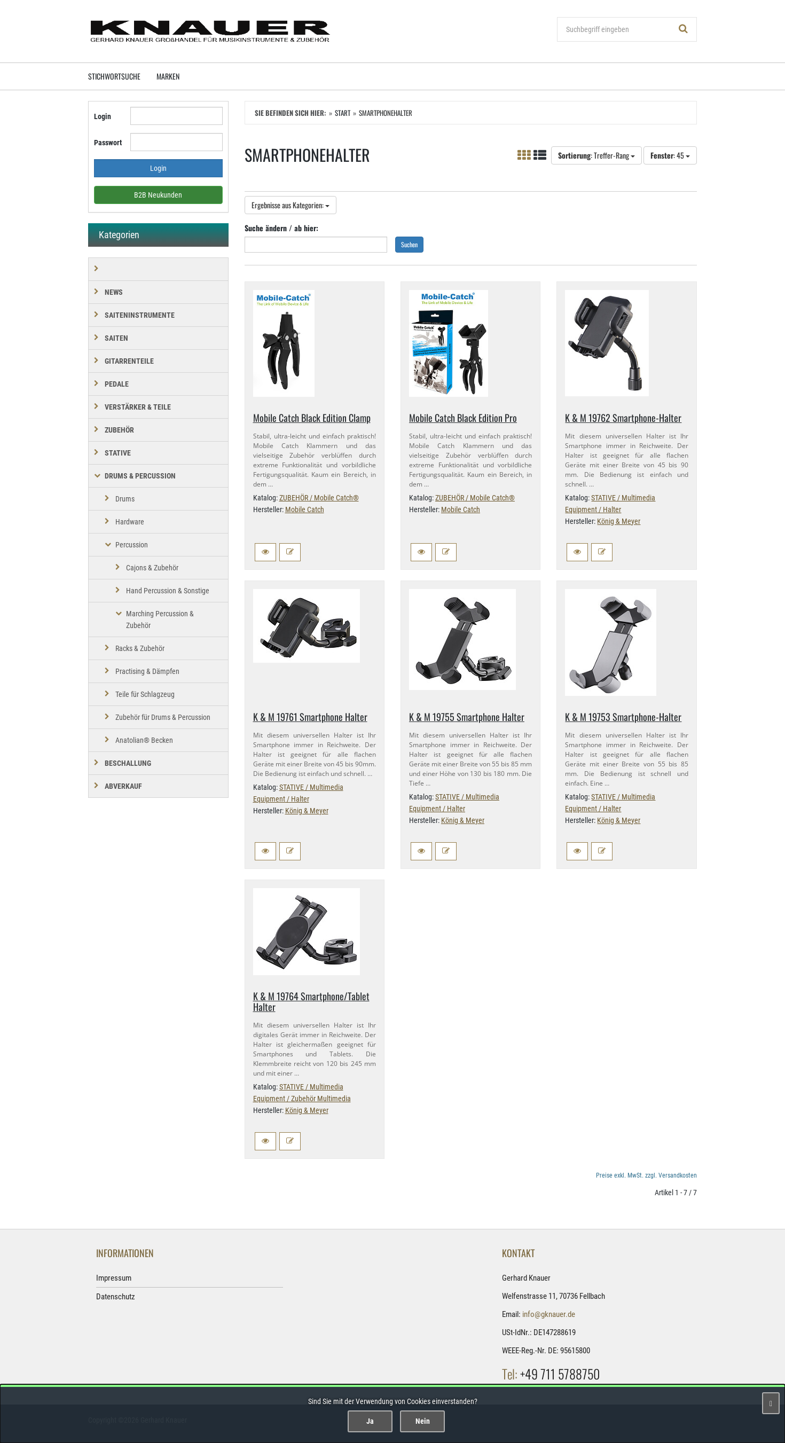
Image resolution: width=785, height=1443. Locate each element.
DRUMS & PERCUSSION (140, 476)
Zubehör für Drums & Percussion (162, 717)
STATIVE (118, 453)
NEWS (114, 292)
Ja (370, 1421)
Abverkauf (123, 786)
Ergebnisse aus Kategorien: (290, 204)
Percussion (131, 544)
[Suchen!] (683, 29)
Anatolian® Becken (144, 740)
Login (102, 116)
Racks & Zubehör (139, 648)
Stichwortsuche (114, 76)
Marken (167, 76)
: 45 (670, 155)
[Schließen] (771, 1403)
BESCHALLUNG (128, 763)
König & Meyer (618, 521)
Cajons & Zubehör (152, 567)
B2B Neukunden (158, 195)
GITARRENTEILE (129, 361)
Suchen (409, 244)
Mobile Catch (304, 509)
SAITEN (116, 338)
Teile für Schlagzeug (145, 694)
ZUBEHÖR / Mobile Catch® (319, 497)
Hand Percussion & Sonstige (167, 590)
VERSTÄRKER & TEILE (138, 407)
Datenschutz (115, 1296)
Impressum (113, 1278)
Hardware (129, 521)
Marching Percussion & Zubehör (160, 619)
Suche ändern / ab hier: (281, 227)
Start (342, 112)
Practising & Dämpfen (147, 671)
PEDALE (117, 384)
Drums (125, 499)
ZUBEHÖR (119, 430)
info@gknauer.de (548, 1314)
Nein (422, 1421)
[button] (265, 552)
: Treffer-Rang (596, 155)
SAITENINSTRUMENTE (140, 315)
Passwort (108, 142)
